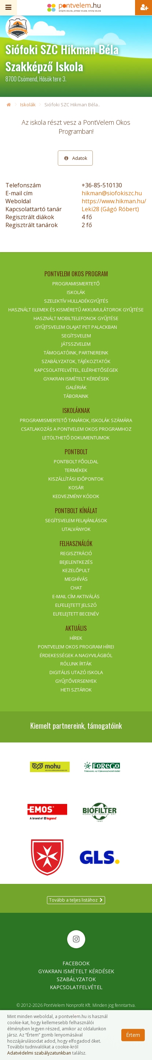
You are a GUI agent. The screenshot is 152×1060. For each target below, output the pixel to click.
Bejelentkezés (76, 562)
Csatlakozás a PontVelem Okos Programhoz (76, 429)
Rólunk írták (76, 663)
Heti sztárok (76, 689)
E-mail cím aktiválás (76, 596)
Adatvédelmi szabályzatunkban (39, 1053)
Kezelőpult (76, 570)
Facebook (76, 963)
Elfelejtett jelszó (76, 605)
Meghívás (76, 579)
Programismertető (76, 283)
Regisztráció (76, 553)
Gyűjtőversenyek (76, 681)
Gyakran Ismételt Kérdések (76, 971)
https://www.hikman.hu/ (114, 201)
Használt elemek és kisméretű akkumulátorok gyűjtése (76, 309)
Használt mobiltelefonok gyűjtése (76, 318)
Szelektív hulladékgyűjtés (76, 301)
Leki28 (110, 209)
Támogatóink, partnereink (76, 352)
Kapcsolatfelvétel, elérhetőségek (76, 370)
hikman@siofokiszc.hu (112, 193)
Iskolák (28, 104)
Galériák (76, 387)
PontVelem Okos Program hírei (76, 646)
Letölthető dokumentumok (76, 437)
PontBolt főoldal (76, 461)
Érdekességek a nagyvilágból (76, 655)
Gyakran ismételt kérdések (76, 378)
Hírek (76, 638)
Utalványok (76, 529)
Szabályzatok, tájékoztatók (76, 361)
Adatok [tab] (75, 158)
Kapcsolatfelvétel (76, 987)
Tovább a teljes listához (76, 900)
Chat (76, 587)
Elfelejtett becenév (76, 613)
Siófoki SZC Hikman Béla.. (72, 104)
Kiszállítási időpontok (76, 479)
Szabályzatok (76, 979)
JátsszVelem (76, 344)
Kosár (76, 487)
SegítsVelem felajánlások (76, 520)
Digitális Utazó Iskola (76, 672)
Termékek (76, 470)
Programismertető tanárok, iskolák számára (76, 420)
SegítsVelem (76, 335)
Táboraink (76, 396)
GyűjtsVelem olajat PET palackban (76, 327)
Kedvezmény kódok (76, 496)
